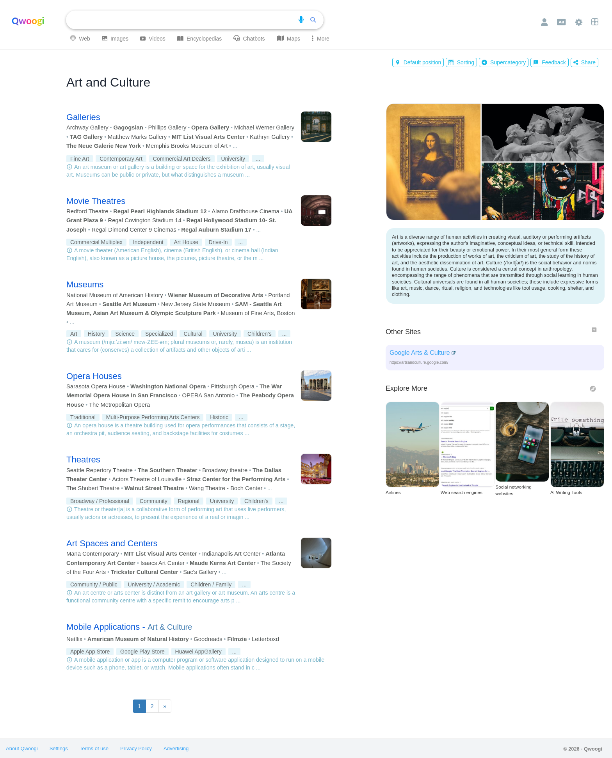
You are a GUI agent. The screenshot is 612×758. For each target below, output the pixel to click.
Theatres (83, 459)
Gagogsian (128, 127)
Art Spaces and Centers (112, 543)
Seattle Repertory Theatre (99, 470)
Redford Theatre (87, 211)
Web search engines (461, 492)
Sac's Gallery (200, 572)
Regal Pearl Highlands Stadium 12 (159, 211)
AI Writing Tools (566, 492)
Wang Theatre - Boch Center (225, 488)
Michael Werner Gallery (264, 127)
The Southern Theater (167, 470)
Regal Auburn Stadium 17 (216, 230)
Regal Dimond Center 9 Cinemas (134, 230)
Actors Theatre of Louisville (146, 479)
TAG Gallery (86, 137)
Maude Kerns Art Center (223, 563)
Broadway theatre (224, 470)
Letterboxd (265, 639)
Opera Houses (94, 376)
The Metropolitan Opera (119, 405)
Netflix (74, 639)
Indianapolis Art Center (231, 554)
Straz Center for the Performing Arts (236, 479)
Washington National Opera (168, 386)
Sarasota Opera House (95, 386)
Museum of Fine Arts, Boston (258, 313)
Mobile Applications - (129, 627)
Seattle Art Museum (129, 304)
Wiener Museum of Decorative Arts (215, 295)
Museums (84, 284)
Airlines (393, 492)
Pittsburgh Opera (232, 386)
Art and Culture (108, 82)
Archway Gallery (87, 127)
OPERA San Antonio (208, 395)
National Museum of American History (114, 295)
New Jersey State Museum (195, 304)
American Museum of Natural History (138, 639)
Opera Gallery (210, 127)
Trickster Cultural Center (144, 572)
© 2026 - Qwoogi (582, 749)
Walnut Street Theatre (154, 488)
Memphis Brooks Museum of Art (187, 146)
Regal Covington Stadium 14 (144, 220)
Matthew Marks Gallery (137, 137)
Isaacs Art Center (163, 563)
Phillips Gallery (167, 127)
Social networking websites (513, 490)
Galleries (83, 117)
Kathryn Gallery (270, 137)
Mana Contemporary (92, 554)
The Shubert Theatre (92, 488)
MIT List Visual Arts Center (208, 137)
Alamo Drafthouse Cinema (245, 211)
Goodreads (208, 639)
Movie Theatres (95, 201)
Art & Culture (170, 627)
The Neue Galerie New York (103, 146)
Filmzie (237, 639)
